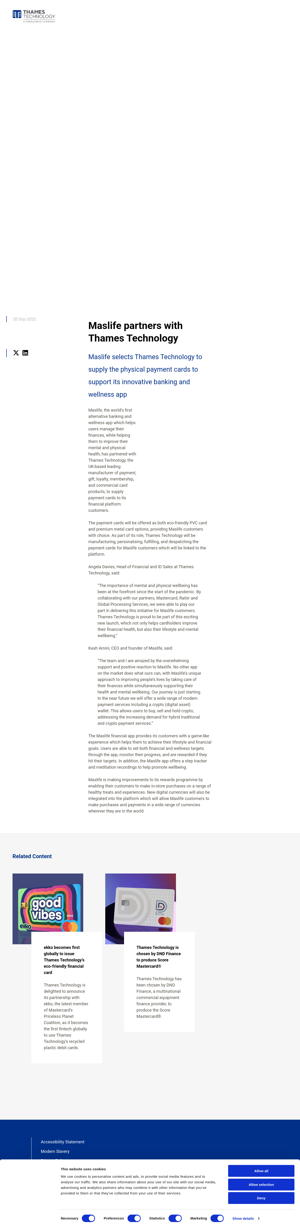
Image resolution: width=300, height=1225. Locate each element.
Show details (243, 1216)
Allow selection (261, 1182)
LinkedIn (25, 359)
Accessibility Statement (62, 1141)
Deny (261, 1195)
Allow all (261, 1168)
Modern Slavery (55, 1151)
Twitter (16, 359)
